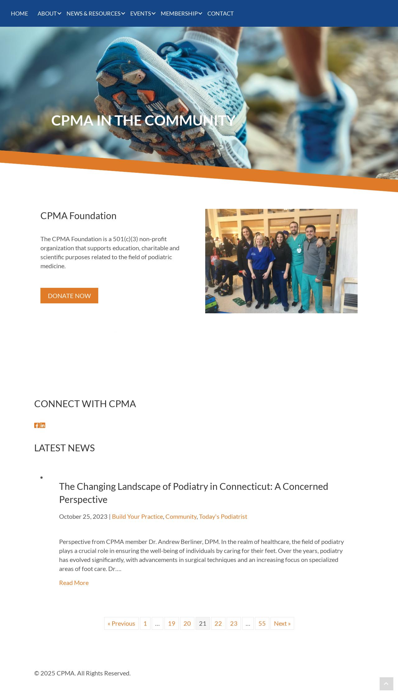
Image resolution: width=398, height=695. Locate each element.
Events (140, 13)
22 (218, 623)
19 (171, 623)
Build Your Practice (137, 516)
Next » (282, 623)
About (47, 13)
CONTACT (220, 13)
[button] (37, 425)
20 (187, 623)
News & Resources (94, 13)
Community (181, 516)
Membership (179, 13)
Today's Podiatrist (223, 516)
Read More (74, 582)
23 (234, 623)
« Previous (121, 623)
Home (19, 13)
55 (262, 623)
